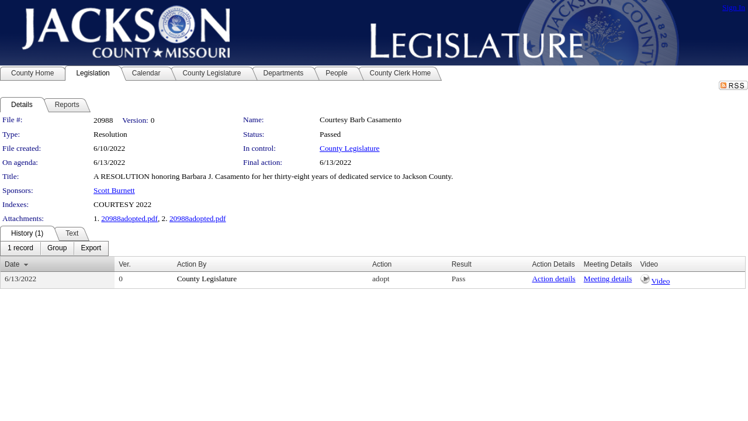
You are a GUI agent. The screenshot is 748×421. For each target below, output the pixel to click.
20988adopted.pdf (129, 218)
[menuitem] (20, 248)
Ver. (125, 264)
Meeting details (608, 278)
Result (462, 264)
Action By (192, 264)
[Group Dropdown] (57, 248)
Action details (553, 278)
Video (661, 281)
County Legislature (350, 148)
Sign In (733, 7)
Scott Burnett (114, 190)
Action (382, 264)
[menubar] (54, 248)
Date (12, 264)
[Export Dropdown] (91, 248)
